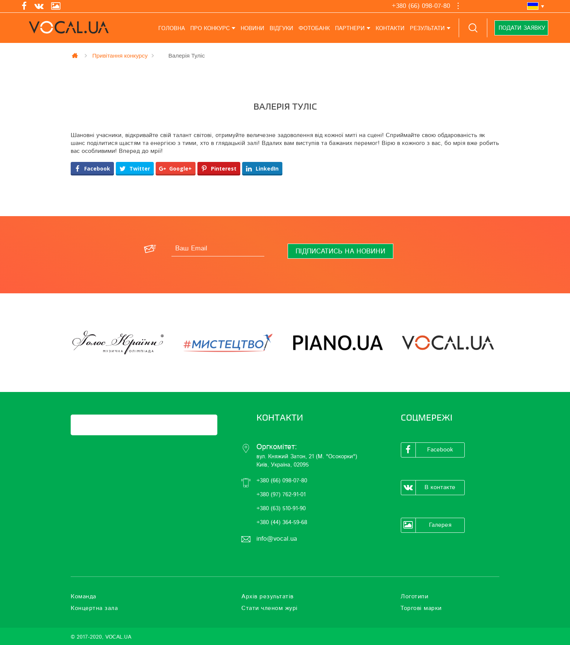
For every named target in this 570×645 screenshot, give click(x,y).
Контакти (390, 28)
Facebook (427, 450)
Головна (171, 28)
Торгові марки (421, 608)
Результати (427, 28)
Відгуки (281, 28)
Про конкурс (210, 28)
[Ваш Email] (217, 248)
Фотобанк (314, 28)
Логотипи (414, 596)
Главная (75, 55)
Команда (83, 596)
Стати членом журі (269, 608)
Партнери (350, 28)
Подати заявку (521, 28)
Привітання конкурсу (119, 55)
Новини (252, 28)
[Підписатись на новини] (340, 251)
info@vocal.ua (276, 538)
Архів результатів (267, 596)
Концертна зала (94, 608)
